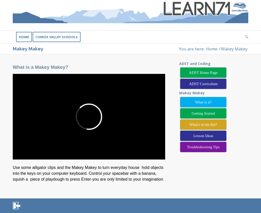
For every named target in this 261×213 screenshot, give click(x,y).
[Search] (245, 37)
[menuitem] (24, 37)
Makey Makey (28, 48)
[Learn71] (130, 15)
